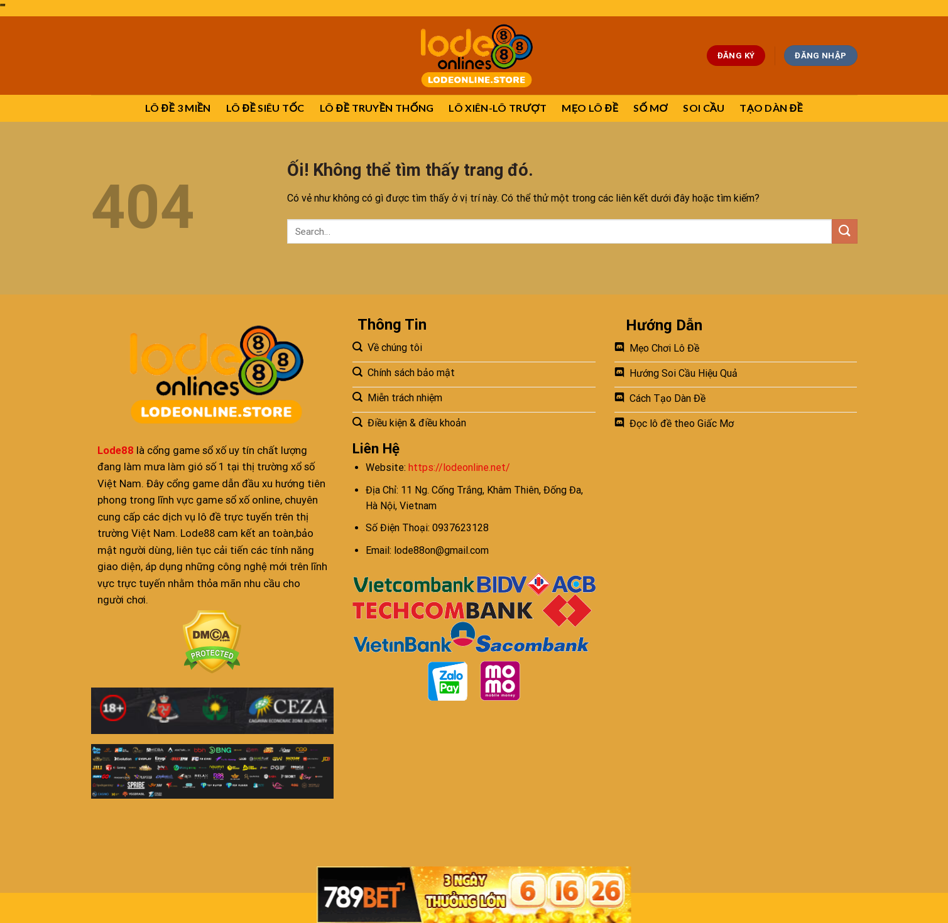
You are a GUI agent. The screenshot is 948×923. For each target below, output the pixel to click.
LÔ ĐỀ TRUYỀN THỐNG (377, 108)
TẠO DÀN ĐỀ (771, 108)
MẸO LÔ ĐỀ (590, 108)
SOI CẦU (703, 108)
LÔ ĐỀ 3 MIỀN (178, 108)
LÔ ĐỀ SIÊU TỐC (265, 108)
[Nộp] (844, 231)
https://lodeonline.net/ (459, 467)
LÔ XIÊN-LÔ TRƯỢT (498, 108)
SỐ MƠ (650, 108)
